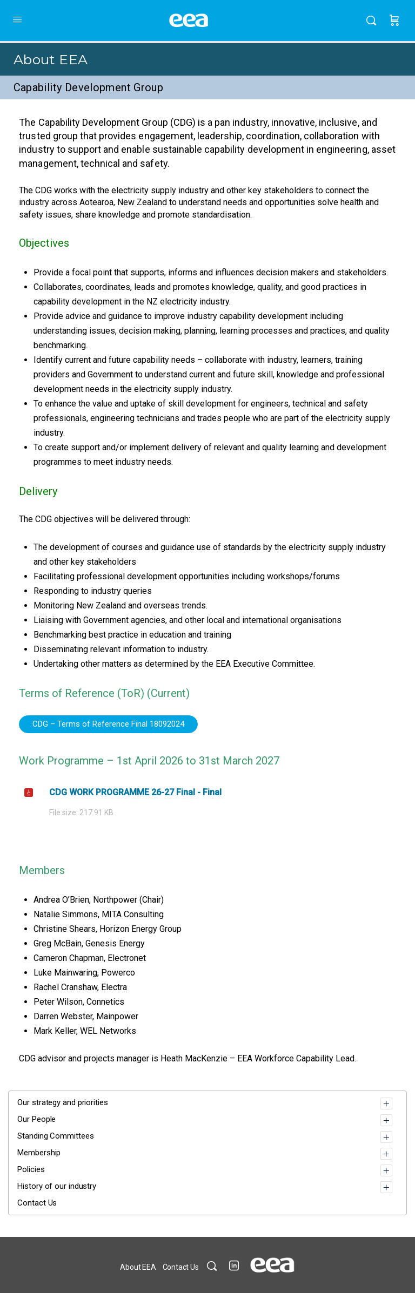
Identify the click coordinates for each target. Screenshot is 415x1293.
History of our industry (56, 1186)
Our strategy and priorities (62, 1102)
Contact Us (37, 1203)
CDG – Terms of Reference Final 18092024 (108, 724)
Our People (36, 1119)
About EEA (51, 59)
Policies (30, 1169)
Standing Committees (55, 1136)
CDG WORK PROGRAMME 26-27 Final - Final (135, 792)
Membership (39, 1152)
